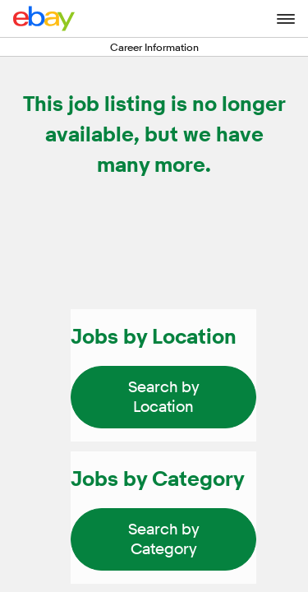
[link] (163, 397)
